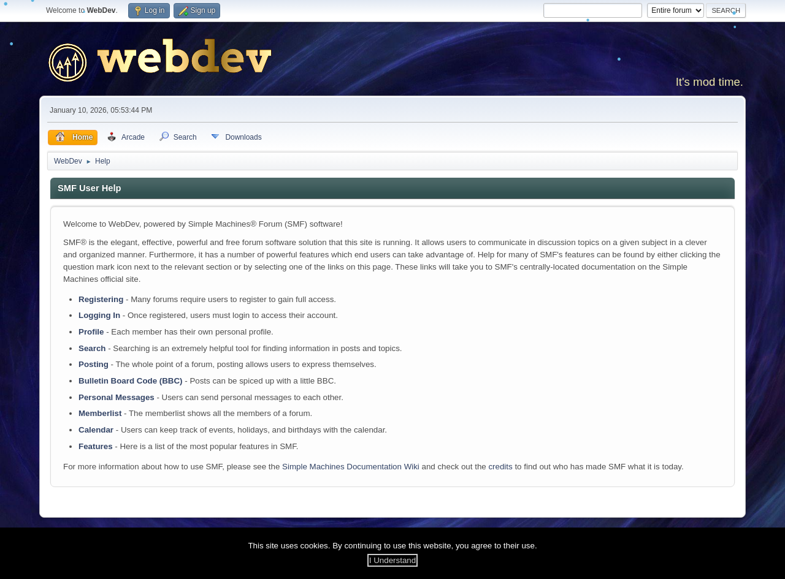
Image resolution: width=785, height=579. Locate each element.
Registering (100, 299)
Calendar (95, 429)
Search (91, 348)
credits (500, 466)
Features (95, 446)
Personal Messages (116, 397)
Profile (91, 331)
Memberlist (99, 413)
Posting (93, 364)
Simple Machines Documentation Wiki (350, 466)
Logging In (99, 315)
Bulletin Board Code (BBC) (130, 380)
